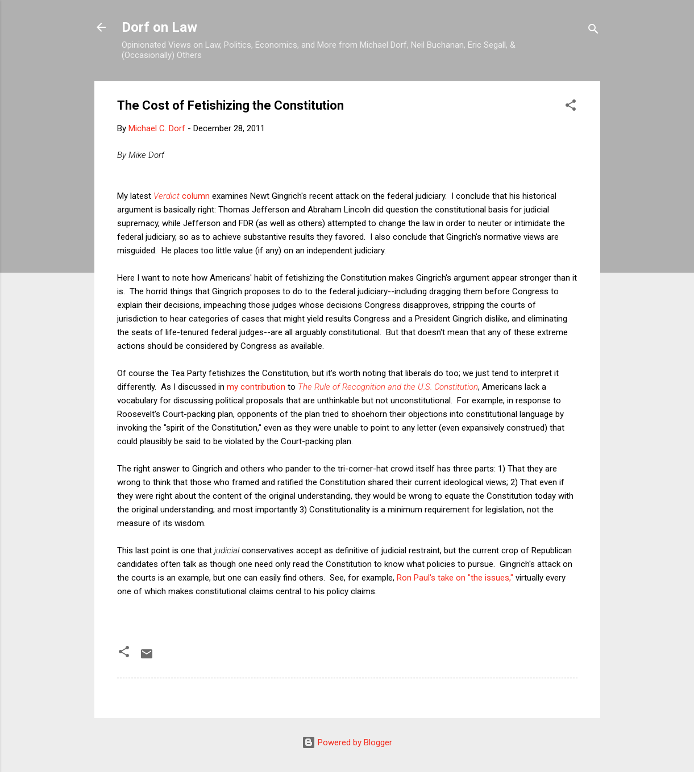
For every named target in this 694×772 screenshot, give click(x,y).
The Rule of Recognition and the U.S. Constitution (388, 387)
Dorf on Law (159, 27)
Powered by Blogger (347, 742)
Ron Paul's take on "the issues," (455, 578)
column (181, 196)
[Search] (593, 31)
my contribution (256, 387)
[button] (570, 107)
